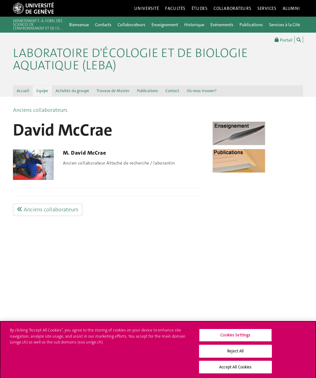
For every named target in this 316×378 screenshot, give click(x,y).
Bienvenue (79, 24)
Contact (172, 90)
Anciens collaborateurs (40, 110)
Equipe (42, 90)
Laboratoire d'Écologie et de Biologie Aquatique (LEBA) (130, 59)
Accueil (23, 90)
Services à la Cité (284, 24)
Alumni (291, 8)
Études (199, 8)
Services (266, 8)
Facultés (175, 8)
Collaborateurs (232, 8)
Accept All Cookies (235, 368)
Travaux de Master (113, 90)
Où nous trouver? (202, 90)
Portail (284, 40)
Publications (251, 24)
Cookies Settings (235, 336)
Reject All (235, 352)
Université (146, 8)
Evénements (221, 24)
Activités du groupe (72, 90)
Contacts (103, 24)
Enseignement (165, 24)
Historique (194, 24)
